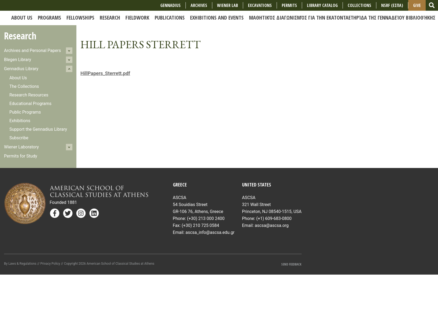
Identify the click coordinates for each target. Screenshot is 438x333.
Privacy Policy (50, 263)
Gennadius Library (21, 68)
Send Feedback (291, 264)
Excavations (260, 5)
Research (20, 35)
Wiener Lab (227, 5)
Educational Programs (30, 103)
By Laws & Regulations (20, 263)
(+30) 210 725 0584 (200, 225)
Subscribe (18, 137)
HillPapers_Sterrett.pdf (105, 73)
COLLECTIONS (359, 5)
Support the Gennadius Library (38, 129)
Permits (289, 5)
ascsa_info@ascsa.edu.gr (210, 232)
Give (417, 5)
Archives (199, 5)
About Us (18, 77)
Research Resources (28, 95)
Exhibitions (19, 120)
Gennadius (170, 5)
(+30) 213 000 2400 (206, 218)
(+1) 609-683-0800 (274, 218)
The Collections (24, 86)
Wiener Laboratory (21, 146)
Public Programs (25, 112)
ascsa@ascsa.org (272, 225)
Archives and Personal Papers (32, 50)
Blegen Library (17, 59)
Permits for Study (20, 156)
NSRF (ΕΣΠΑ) (392, 5)
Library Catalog (322, 5)
